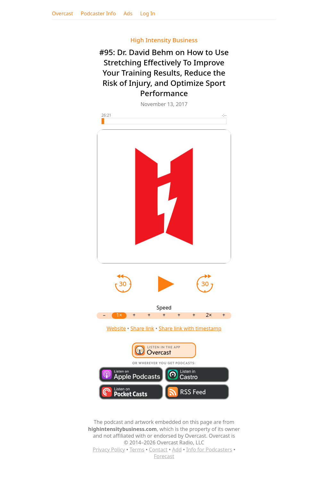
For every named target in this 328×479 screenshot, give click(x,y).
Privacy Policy (109, 449)
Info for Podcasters (209, 449)
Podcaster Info (98, 13)
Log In (147, 13)
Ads (128, 13)
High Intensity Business (164, 40)
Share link (142, 328)
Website (116, 328)
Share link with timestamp (190, 328)
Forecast (164, 456)
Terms (137, 449)
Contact (158, 449)
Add (177, 449)
